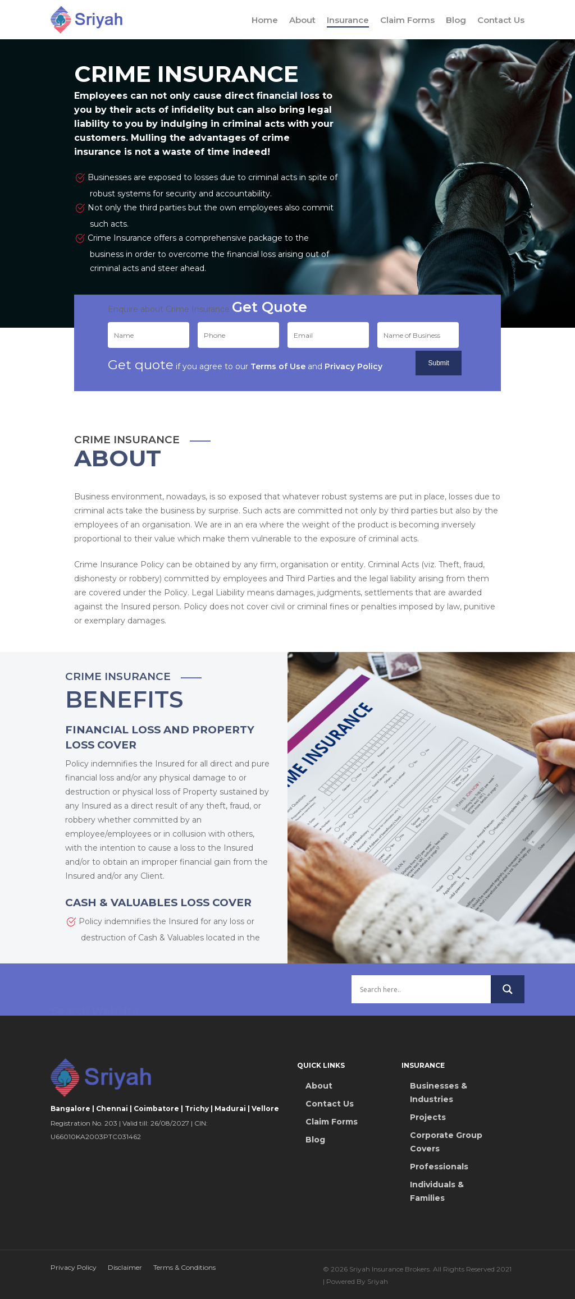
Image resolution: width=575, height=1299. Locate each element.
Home (265, 20)
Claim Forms (407, 20)
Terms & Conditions (184, 1267)
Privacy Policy (74, 1267)
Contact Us (500, 20)
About (302, 20)
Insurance (348, 20)
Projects (428, 1117)
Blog (456, 20)
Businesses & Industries (438, 1092)
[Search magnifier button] (507, 1014)
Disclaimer (125, 1267)
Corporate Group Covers (446, 1142)
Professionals (439, 1167)
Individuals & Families (437, 1191)
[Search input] (421, 1014)
